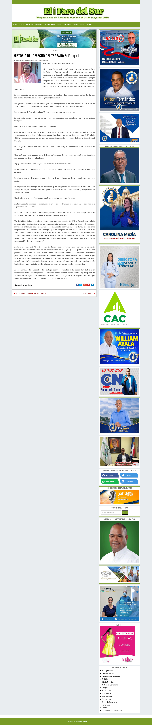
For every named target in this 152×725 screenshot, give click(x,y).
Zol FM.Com (106, 690)
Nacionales (29, 25)
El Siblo (105, 679)
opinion (55, 51)
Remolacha (106, 699)
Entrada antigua (87, 293)
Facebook (107, 475)
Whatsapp (108, 481)
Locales (21, 25)
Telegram (127, 481)
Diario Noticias (108, 682)
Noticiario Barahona (110, 685)
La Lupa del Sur (108, 673)
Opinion (75, 25)
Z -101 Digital (107, 696)
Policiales (67, 25)
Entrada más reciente (24, 293)
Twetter (127, 475)
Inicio (15, 25)
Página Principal (40, 293)
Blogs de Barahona (109, 702)
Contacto (89, 25)
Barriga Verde (107, 670)
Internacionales (50, 25)
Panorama (106, 705)
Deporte (59, 25)
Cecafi (104, 708)
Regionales (38, 25)
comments (44, 60)
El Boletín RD (107, 693)
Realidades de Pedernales (112, 710)
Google (105, 688)
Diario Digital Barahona (111, 676)
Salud (82, 25)
